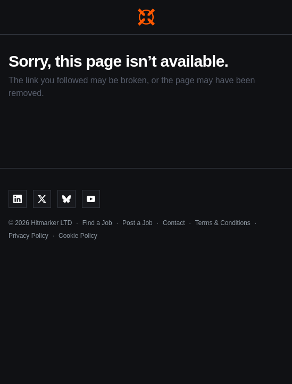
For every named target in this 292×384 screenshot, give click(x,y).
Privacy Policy (28, 235)
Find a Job (97, 223)
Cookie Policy (78, 235)
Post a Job (137, 223)
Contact (174, 223)
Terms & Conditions (223, 223)
